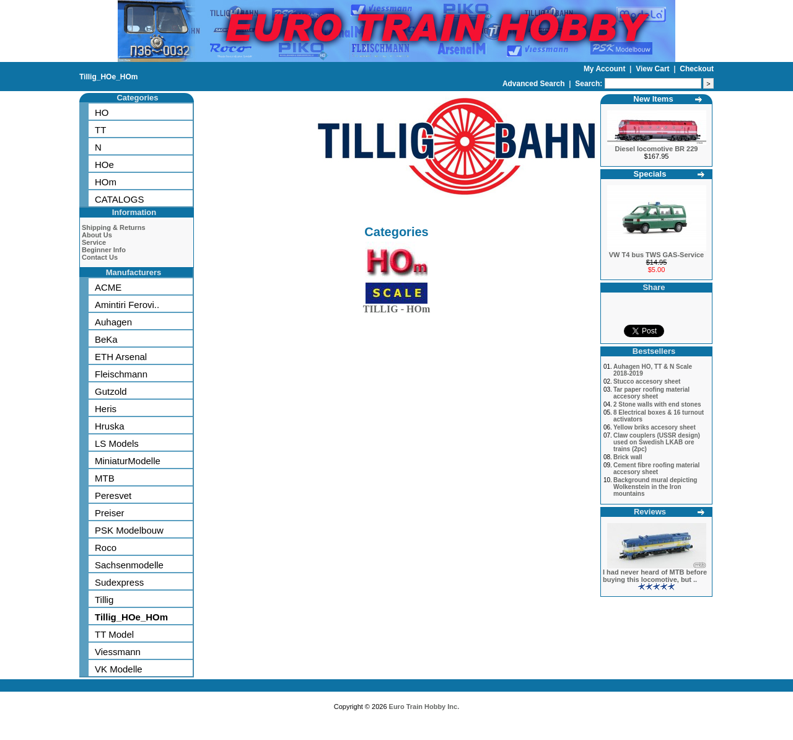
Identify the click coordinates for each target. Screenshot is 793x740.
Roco (105, 547)
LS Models (117, 443)
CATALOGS (119, 199)
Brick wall (627, 457)
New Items (653, 99)
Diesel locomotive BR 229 (656, 148)
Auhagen (113, 322)
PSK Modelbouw (129, 530)
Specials (650, 173)
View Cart (654, 68)
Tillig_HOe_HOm (108, 77)
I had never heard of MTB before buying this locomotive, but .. (655, 575)
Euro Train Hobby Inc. (424, 706)
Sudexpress (119, 582)
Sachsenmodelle (129, 565)
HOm (105, 182)
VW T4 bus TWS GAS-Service (656, 254)
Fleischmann (121, 374)
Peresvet (113, 495)
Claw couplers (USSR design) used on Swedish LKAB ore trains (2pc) (656, 442)
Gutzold (111, 391)
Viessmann (118, 651)
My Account (606, 68)
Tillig (104, 599)
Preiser (110, 513)
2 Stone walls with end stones (657, 404)
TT (100, 130)
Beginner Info (104, 249)
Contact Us (100, 257)
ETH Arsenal (121, 356)
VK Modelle (118, 669)
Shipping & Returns (114, 227)
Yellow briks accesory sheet (654, 427)
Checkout (697, 68)
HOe (104, 164)
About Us (97, 235)
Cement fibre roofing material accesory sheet (656, 468)
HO (102, 112)
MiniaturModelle (127, 461)
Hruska (110, 426)
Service (94, 242)
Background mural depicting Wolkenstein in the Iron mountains (655, 487)
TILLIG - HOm (396, 306)
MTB (105, 478)
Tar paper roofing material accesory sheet (651, 393)
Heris (105, 408)
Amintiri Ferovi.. (127, 304)
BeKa (106, 339)
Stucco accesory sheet (646, 381)
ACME (108, 287)
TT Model (114, 634)
